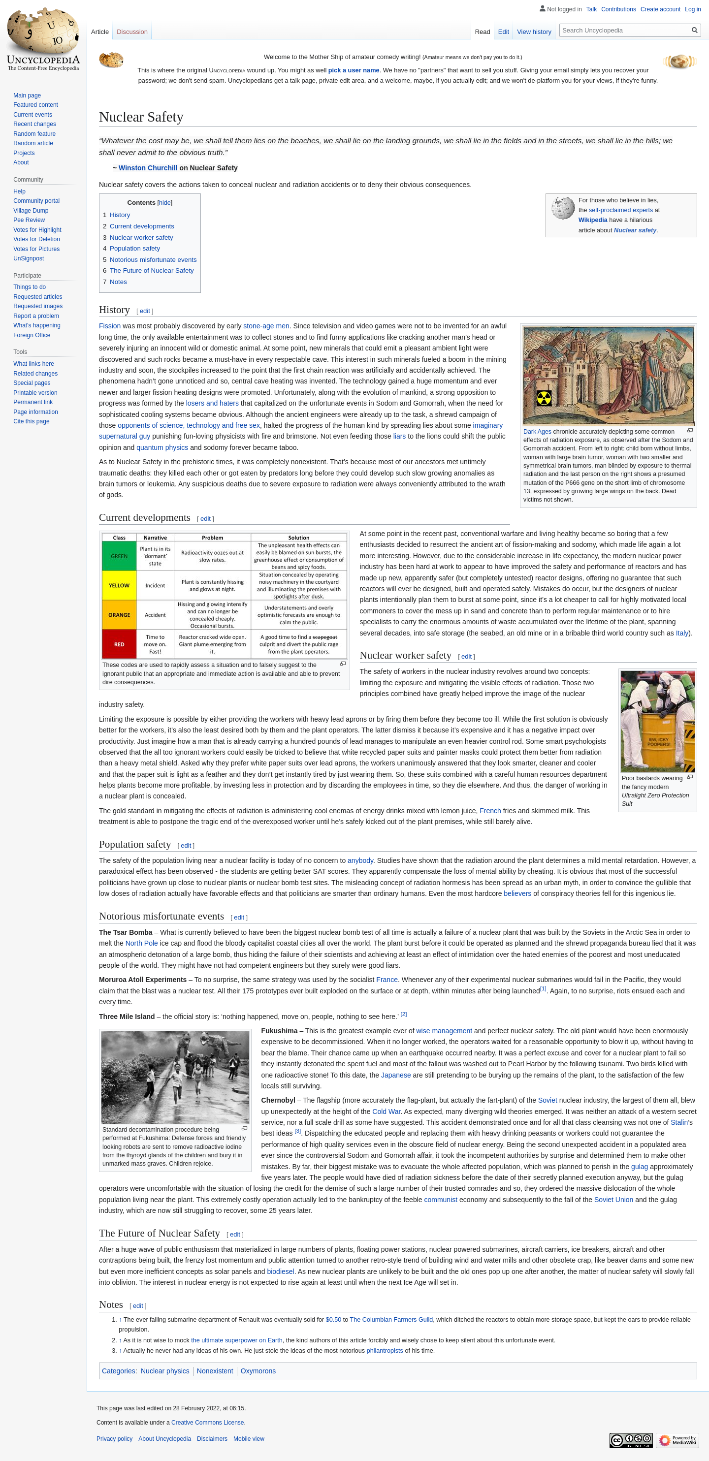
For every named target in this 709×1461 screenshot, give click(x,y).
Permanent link (33, 402)
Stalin (679, 1122)
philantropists (385, 1350)
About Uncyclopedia (164, 1438)
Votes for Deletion (36, 239)
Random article (33, 143)
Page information (35, 412)
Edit (503, 31)
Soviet (547, 1100)
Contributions (618, 9)
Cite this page (31, 421)
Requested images (38, 306)
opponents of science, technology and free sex (189, 425)
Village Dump (30, 210)
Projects (23, 153)
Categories (118, 1371)
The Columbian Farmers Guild (391, 1319)
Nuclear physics (165, 1371)
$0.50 (334, 1319)
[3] (297, 1131)
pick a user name (354, 70)
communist (440, 1200)
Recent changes (34, 124)
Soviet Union (613, 1200)
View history (534, 31)
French (490, 811)
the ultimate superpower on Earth (237, 1340)
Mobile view (248, 1438)
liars (399, 436)
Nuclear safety (635, 230)
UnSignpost (28, 258)
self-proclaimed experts (621, 210)
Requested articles (37, 296)
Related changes (35, 373)
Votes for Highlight (37, 229)
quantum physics (162, 447)
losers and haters (212, 403)
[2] (403, 1014)
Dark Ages (537, 431)
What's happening (37, 325)
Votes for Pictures (36, 249)
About (21, 162)
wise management (444, 1031)
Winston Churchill (148, 168)
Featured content (35, 104)
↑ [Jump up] (120, 1319)
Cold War (386, 1111)
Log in (693, 9)
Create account (660, 9)
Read (482, 31)
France (387, 980)
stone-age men (266, 326)
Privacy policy (114, 1438)
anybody (360, 860)
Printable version (35, 392)
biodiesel (280, 1271)
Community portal (36, 200)
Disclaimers (212, 1438)
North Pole (142, 943)
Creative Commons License (207, 1422)
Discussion (132, 31)
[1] (543, 988)
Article (100, 31)
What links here (33, 363)
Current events (32, 114)
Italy (682, 633)
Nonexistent (215, 1371)
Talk (591, 9)
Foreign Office (31, 335)
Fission (110, 326)
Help (19, 191)
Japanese (396, 1075)
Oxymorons (258, 1371)
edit (145, 311)
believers (517, 893)
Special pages (31, 383)
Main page (27, 95)
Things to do (29, 287)
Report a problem (36, 316)
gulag (639, 1167)
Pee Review (29, 220)
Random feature (34, 133)
